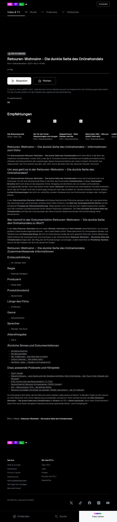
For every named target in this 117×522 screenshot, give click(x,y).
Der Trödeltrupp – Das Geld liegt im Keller (29, 357)
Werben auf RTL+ (49, 477)
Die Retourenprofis (19, 351)
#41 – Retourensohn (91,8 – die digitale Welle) (31, 387)
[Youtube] (108, 504)
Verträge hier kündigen (17, 485)
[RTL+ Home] (17, 4)
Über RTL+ (46, 465)
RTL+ (9, 419)
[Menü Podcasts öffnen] (63, 12)
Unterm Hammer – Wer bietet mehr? (27, 359)
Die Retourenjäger (19, 354)
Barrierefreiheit (14, 488)
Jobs (44, 469)
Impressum (12, 469)
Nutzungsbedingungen (17, 481)
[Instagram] (98, 504)
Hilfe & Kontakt (14, 465)
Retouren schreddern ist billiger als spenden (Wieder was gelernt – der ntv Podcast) (47, 390)
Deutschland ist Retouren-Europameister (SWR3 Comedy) (36, 384)
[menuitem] (21, 516)
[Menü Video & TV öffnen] (26, 12)
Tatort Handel (17, 373)
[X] (71, 504)
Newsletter (46, 480)
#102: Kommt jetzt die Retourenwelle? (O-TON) (32, 382)
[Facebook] (89, 504)
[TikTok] (80, 504)
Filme (16, 419)
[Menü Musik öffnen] (42, 12)
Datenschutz (12, 477)
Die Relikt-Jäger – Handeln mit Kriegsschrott (31, 362)
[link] (13, 12)
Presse (45, 473)
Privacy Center (14, 473)
